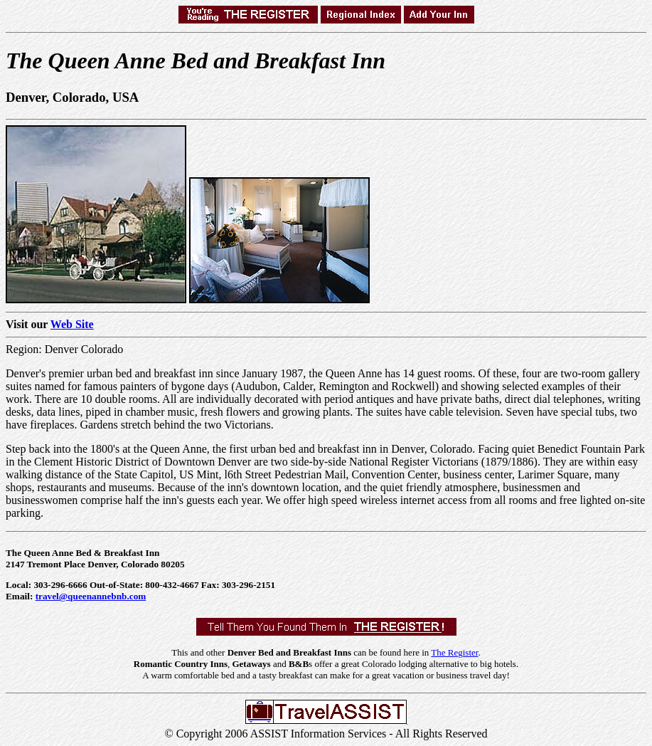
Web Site (72, 324)
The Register (454, 652)
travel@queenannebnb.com (91, 596)
